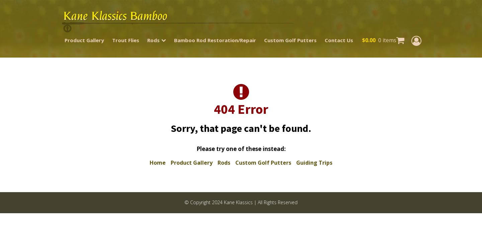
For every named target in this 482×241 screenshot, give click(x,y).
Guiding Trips (314, 162)
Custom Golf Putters (290, 40)
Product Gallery (84, 40)
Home (158, 162)
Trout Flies (125, 40)
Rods (156, 40)
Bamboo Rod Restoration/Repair (215, 40)
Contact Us (339, 40)
